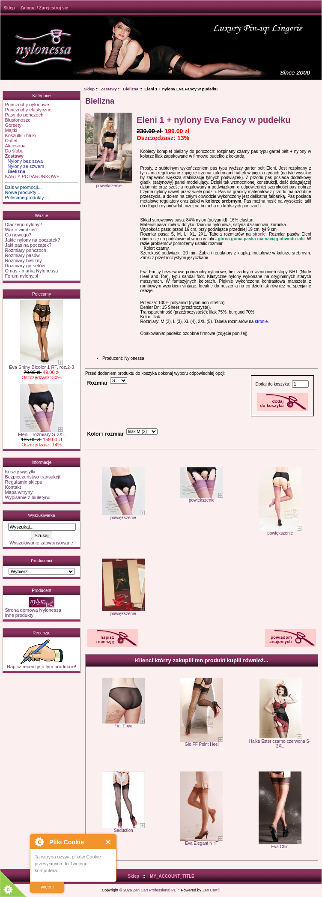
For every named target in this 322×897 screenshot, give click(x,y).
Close (108, 842)
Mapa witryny (19, 492)
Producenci (41, 560)
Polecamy (41, 294)
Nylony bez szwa (24, 161)
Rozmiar (97, 383)
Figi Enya (124, 726)
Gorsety (13, 125)
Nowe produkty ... (23, 192)
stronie (259, 234)
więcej (47, 886)
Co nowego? (18, 234)
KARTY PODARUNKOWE (32, 176)
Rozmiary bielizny (23, 260)
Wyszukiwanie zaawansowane (41, 542)
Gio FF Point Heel (201, 744)
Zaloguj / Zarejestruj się (44, 8)
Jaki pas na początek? (28, 245)
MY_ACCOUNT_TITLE (172, 876)
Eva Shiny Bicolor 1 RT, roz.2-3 (41, 365)
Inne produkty (19, 615)
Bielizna (130, 89)
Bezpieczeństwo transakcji (32, 476)
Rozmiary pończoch (25, 250)
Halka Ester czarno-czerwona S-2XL (279, 743)
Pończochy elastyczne (28, 109)
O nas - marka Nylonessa (31, 270)
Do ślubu (14, 150)
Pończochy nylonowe (27, 104)
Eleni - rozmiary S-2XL (41, 432)
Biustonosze (17, 120)
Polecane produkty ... (27, 197)
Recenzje (42, 633)
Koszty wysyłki (20, 471)
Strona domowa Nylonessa (33, 610)
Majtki (11, 130)
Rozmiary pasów (22, 255)
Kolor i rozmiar (105, 434)
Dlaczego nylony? (23, 224)
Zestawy (109, 89)
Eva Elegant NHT (201, 843)
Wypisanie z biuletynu (27, 497)
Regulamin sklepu (23, 481)
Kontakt (13, 487)
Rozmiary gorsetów (25, 265)
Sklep (9, 8)
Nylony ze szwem (24, 166)
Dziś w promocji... (23, 187)
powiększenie (123, 515)
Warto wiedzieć (20, 229)
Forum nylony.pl (21, 275)
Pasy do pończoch (24, 114)
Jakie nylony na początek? (32, 239)
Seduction (123, 830)
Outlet (11, 140)
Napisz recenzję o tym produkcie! (41, 664)
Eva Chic (280, 846)
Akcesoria (15, 145)
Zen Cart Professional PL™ (156, 890)
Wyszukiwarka (41, 515)
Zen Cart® (212, 890)
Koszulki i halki (20, 135)
